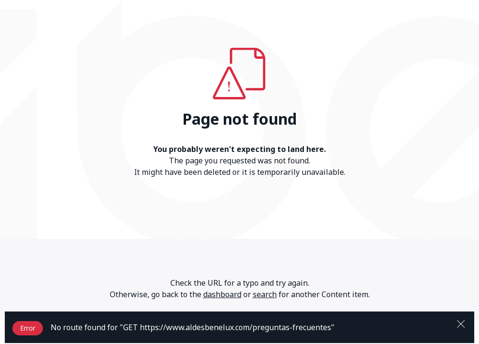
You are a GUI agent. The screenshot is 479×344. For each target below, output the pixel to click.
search (265, 294)
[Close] (461, 323)
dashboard (222, 294)
